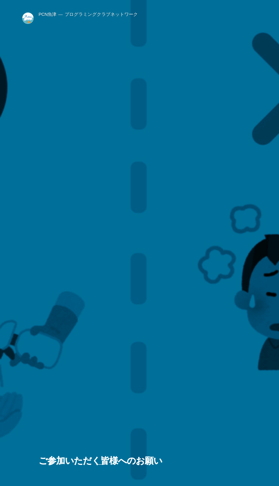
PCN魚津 (47, 14)
